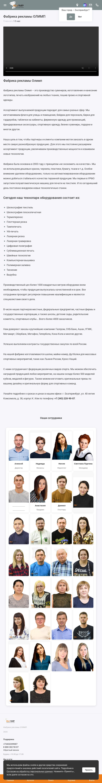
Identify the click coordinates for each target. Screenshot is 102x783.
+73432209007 (10, 744)
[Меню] (5, 5)
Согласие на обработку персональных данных (30, 771)
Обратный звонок (11, 750)
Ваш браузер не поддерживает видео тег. (51, 50)
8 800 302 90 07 (11, 747)
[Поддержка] (97, 5)
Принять (89, 770)
